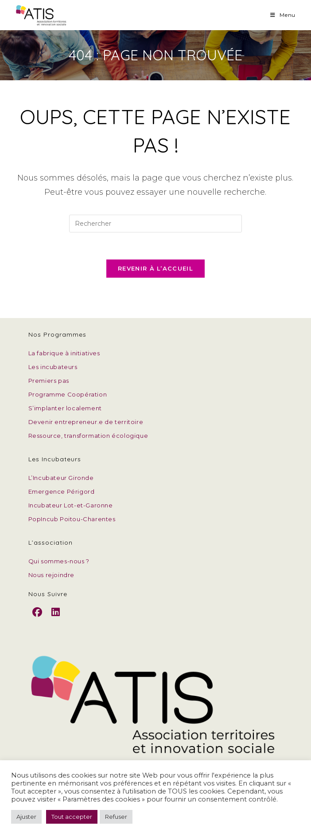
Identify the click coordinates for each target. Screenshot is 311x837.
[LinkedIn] (55, 619)
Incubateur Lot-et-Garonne (70, 505)
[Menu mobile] (282, 15)
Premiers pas (48, 380)
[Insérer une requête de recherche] (155, 223)
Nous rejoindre (51, 574)
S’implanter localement (65, 408)
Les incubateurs (53, 366)
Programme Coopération (67, 394)
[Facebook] (37, 619)
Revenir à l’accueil (155, 268)
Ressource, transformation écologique (88, 435)
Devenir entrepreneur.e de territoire (86, 421)
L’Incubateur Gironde (61, 477)
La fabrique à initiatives (64, 353)
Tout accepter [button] (71, 816)
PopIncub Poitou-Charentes (72, 519)
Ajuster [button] (26, 816)
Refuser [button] (116, 816)
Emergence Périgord (61, 491)
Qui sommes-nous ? (58, 561)
